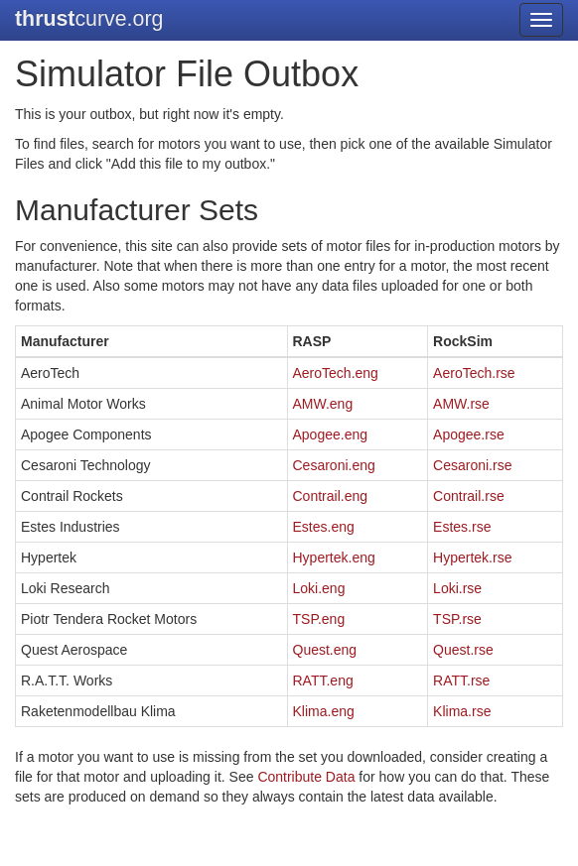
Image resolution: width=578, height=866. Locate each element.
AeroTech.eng (335, 373)
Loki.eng (319, 588)
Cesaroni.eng (334, 465)
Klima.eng (324, 711)
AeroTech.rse (473, 373)
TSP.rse (457, 619)
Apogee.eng (330, 434)
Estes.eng (324, 527)
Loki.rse (457, 588)
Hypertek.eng (334, 557)
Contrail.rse (469, 496)
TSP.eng (319, 619)
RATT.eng (323, 680)
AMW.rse (461, 404)
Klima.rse (462, 711)
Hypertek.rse (472, 557)
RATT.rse (461, 680)
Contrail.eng (330, 496)
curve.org (89, 19)
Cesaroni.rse (472, 465)
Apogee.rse (469, 434)
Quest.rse (463, 650)
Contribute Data (306, 777)
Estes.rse (462, 527)
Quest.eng (325, 650)
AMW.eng (323, 404)
